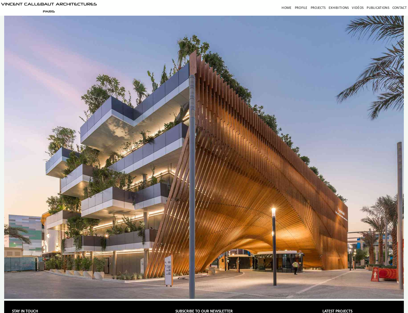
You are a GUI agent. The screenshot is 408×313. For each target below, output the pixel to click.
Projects (318, 8)
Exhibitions (339, 8)
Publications (378, 8)
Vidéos (358, 8)
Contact (399, 8)
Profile (301, 8)
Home (286, 8)
